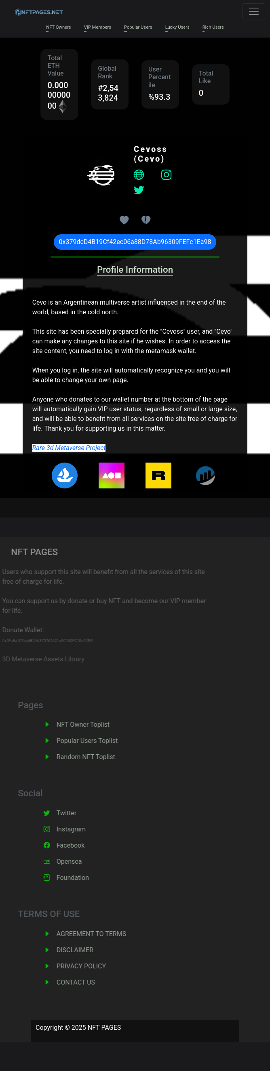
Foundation (81, 878)
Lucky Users (177, 27)
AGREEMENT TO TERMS (99, 934)
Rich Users (213, 27)
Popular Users (138, 27)
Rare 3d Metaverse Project (69, 448)
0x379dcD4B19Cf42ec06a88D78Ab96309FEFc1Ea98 (135, 242)
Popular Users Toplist (95, 741)
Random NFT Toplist (94, 757)
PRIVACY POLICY (89, 966)
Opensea (77, 861)
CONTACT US (84, 982)
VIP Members (97, 27)
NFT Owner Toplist (91, 724)
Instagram (79, 829)
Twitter (74, 813)
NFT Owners (58, 27)
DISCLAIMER (83, 950)
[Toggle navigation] (254, 11)
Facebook (79, 845)
